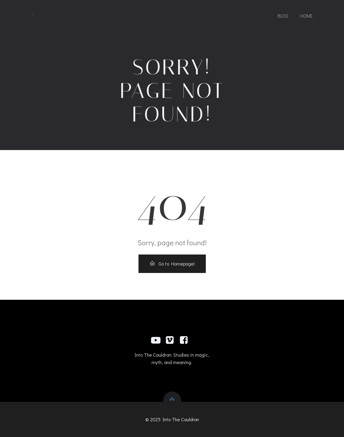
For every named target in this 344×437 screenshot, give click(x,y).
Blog (283, 16)
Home (306, 16)
